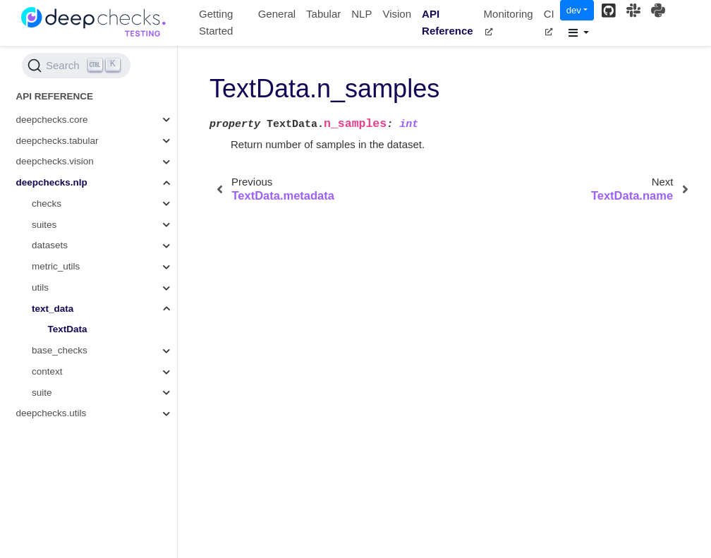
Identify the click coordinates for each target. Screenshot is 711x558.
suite (42, 392)
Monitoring (508, 22)
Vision (396, 14)
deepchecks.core (52, 119)
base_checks (59, 350)
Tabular (323, 14)
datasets (50, 245)
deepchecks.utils (51, 413)
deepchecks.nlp (51, 182)
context (47, 371)
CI (549, 22)
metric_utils (56, 266)
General (277, 14)
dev (573, 10)
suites (44, 224)
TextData (67, 329)
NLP (361, 14)
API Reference (447, 22)
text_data (52, 308)
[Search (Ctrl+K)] (76, 65)
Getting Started (216, 22)
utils (40, 287)
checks (46, 203)
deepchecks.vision (55, 161)
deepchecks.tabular (57, 140)
